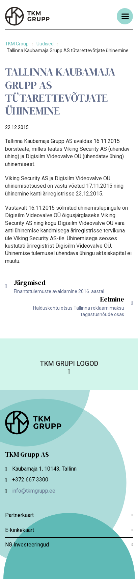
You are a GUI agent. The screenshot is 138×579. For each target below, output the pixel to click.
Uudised (45, 43)
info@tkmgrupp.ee (33, 491)
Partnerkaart (69, 515)
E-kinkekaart (69, 530)
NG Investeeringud (69, 544)
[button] (69, 367)
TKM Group (17, 43)
